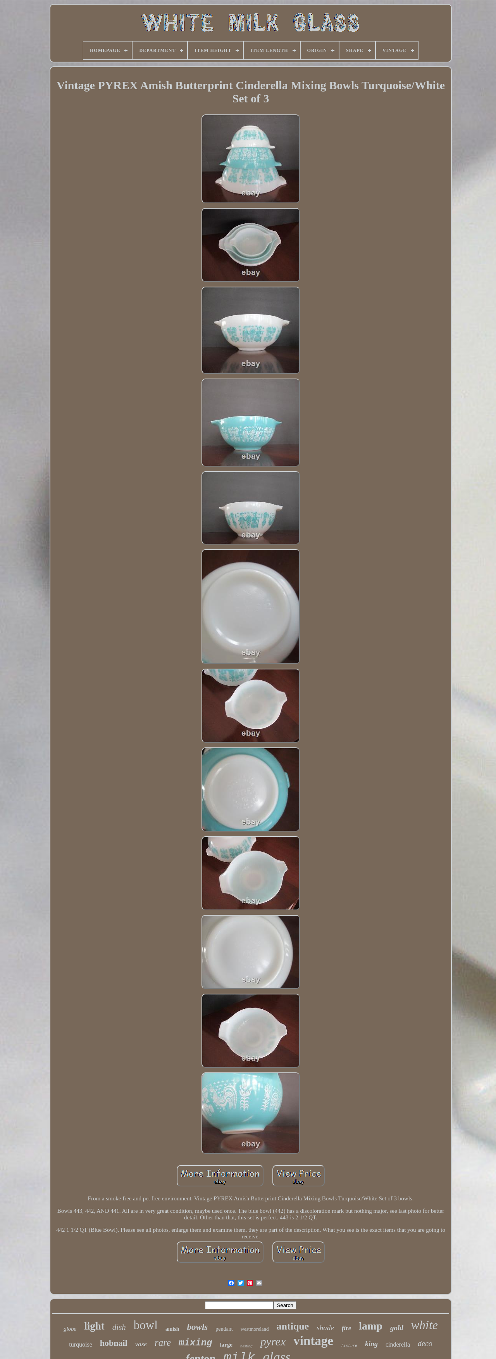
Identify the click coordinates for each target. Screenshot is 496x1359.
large (226, 1345)
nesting (246, 1345)
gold (396, 1328)
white (424, 1325)
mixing (195, 1343)
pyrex (273, 1341)
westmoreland (255, 1329)
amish (172, 1329)
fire (346, 1328)
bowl (146, 1325)
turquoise (80, 1344)
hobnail (113, 1343)
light (94, 1326)
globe (70, 1329)
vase (141, 1344)
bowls (197, 1327)
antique (293, 1326)
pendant (223, 1329)
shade (325, 1328)
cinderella (398, 1344)
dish (119, 1327)
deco (425, 1343)
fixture (349, 1346)
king (371, 1344)
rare (163, 1342)
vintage (313, 1341)
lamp (370, 1326)
